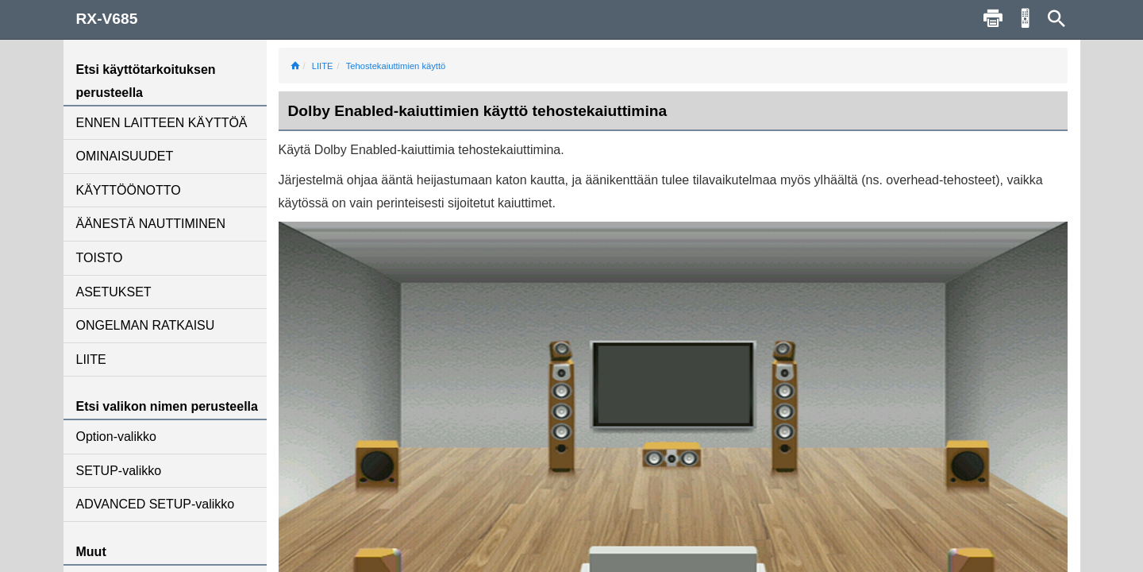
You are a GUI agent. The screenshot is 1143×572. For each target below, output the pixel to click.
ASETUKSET (114, 292)
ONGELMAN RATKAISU (145, 325)
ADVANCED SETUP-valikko (155, 504)
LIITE (91, 359)
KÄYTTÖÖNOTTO (128, 190)
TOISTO (99, 258)
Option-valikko (116, 436)
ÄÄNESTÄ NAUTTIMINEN (150, 223)
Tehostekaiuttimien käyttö (396, 66)
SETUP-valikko (119, 470)
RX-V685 (107, 18)
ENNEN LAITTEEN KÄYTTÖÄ (162, 122)
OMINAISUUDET (125, 156)
